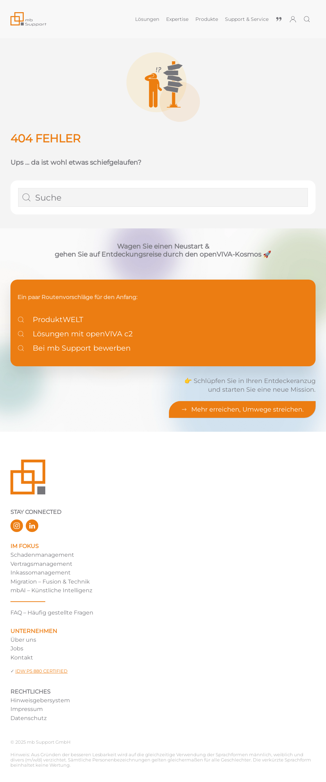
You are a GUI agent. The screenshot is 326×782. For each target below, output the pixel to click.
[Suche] (163, 197)
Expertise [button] (177, 19)
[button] (306, 19)
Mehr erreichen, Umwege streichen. (242, 409)
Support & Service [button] (247, 19)
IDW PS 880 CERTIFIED (41, 671)
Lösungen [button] (147, 19)
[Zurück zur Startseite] (69, 19)
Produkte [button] (206, 19)
